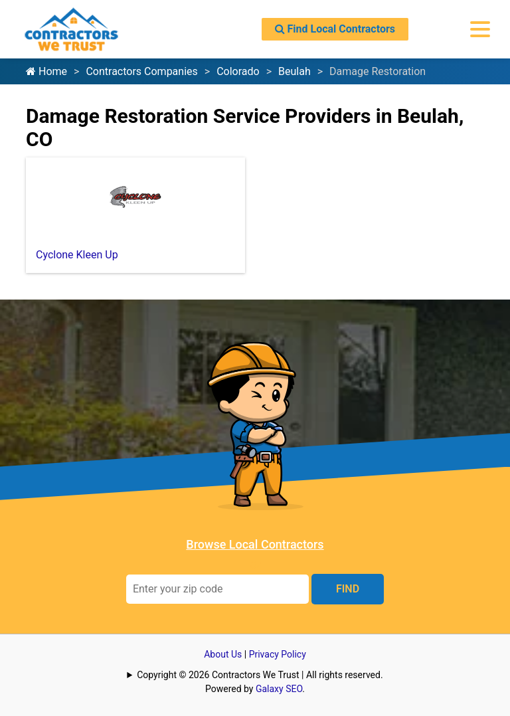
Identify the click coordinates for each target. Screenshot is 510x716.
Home (46, 71)
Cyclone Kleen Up (77, 254)
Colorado (238, 71)
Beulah (294, 71)
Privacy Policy (277, 654)
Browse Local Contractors (254, 544)
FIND (347, 588)
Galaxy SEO (279, 688)
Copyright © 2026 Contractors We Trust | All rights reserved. (259, 675)
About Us (223, 654)
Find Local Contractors (335, 29)
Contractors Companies (141, 71)
